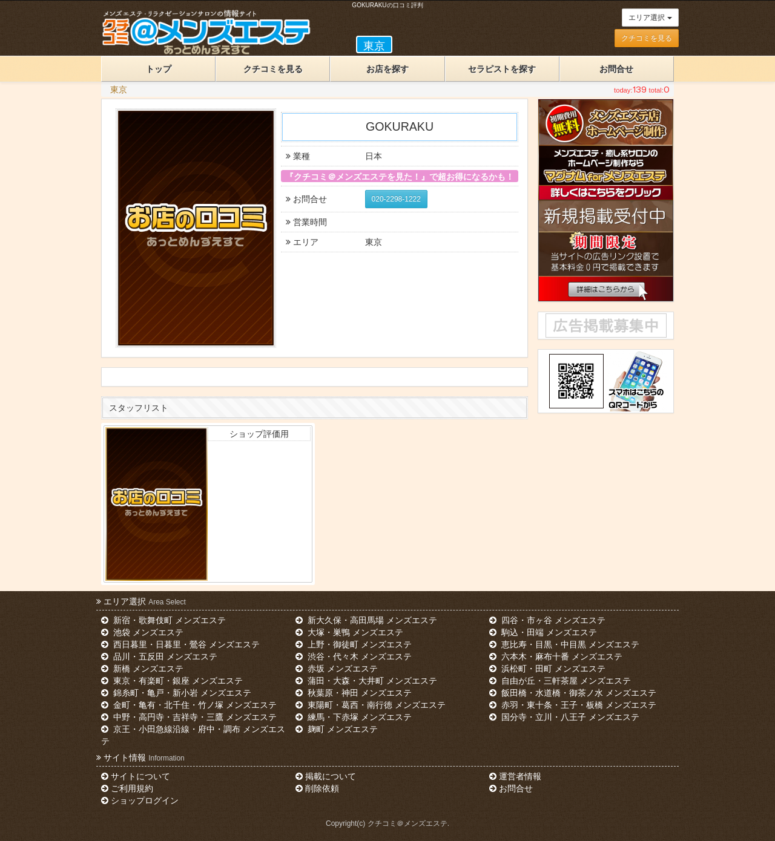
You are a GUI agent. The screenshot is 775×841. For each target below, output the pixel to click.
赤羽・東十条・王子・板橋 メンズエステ (572, 705)
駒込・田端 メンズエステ (543, 632)
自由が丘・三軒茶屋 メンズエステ (560, 681)
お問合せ (616, 69)
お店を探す (387, 69)
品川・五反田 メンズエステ (159, 656)
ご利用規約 (127, 788)
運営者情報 (515, 776)
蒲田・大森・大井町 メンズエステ (366, 681)
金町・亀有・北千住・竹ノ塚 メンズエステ (189, 705)
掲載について (325, 776)
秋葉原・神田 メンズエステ (353, 693)
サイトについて (135, 776)
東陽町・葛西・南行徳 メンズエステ (370, 705)
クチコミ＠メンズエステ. (408, 823)
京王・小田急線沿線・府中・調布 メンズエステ (193, 735)
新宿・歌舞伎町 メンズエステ (163, 620)
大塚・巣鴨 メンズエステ (349, 632)
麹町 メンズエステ (336, 729)
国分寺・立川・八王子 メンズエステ (564, 717)
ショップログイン (140, 800)
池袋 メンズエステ (142, 632)
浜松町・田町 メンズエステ (547, 668)
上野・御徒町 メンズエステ (353, 644)
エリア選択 (649, 17)
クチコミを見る (646, 38)
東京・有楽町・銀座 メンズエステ (172, 681)
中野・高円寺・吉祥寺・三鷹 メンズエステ (189, 717)
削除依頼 (317, 788)
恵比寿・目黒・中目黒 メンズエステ (564, 644)
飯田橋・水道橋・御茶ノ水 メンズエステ (572, 693)
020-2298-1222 (396, 199)
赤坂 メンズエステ (336, 668)
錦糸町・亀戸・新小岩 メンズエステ (176, 693)
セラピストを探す (502, 69)
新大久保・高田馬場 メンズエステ (366, 620)
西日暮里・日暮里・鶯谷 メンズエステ (180, 644)
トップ (158, 69)
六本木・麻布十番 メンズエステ (555, 656)
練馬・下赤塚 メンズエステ (353, 717)
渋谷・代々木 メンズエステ (353, 656)
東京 (118, 89)
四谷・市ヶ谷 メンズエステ (547, 620)
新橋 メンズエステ (142, 668)
